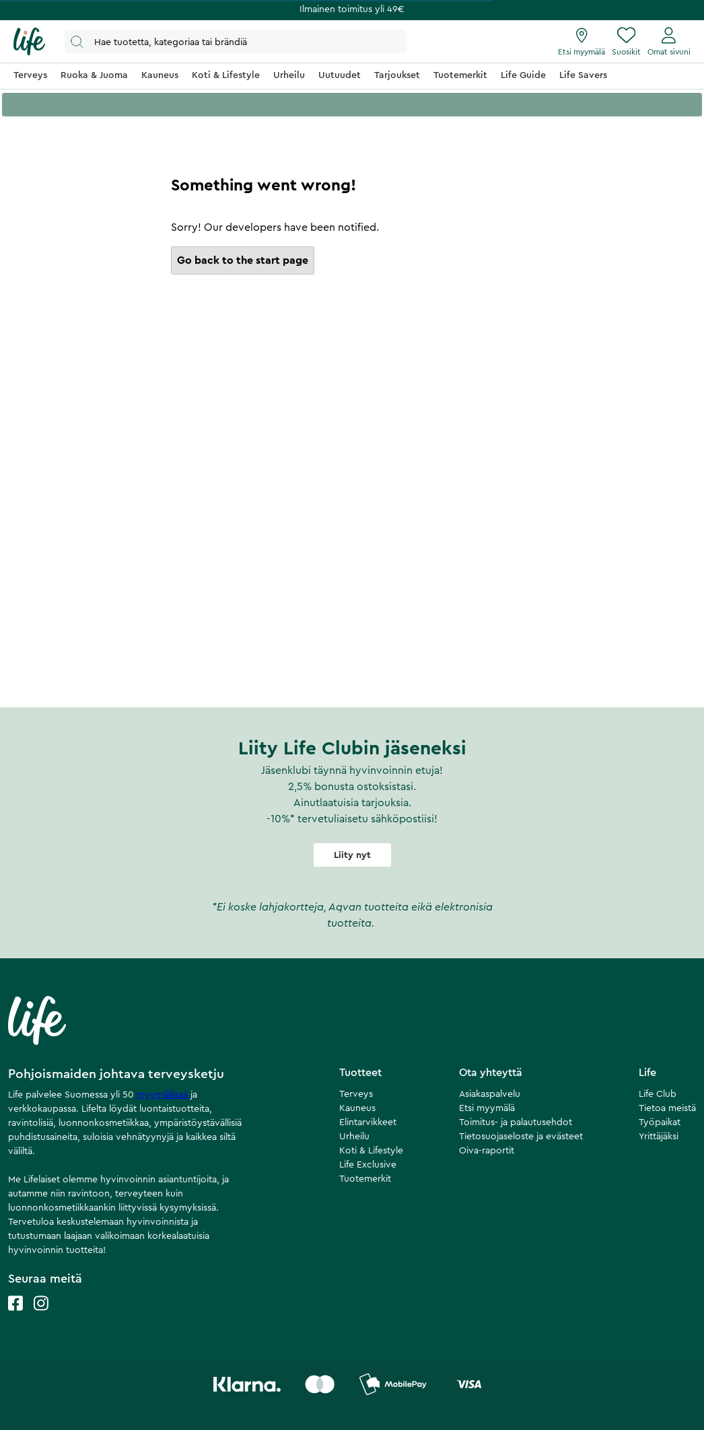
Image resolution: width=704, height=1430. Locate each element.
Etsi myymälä (487, 1108)
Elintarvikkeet (367, 1122)
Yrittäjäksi (658, 1136)
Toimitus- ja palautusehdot (515, 1122)
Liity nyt (352, 855)
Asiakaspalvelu (489, 1094)
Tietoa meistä (667, 1108)
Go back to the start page (242, 260)
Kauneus (357, 1108)
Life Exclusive (367, 1165)
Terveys (356, 1094)
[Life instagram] (41, 1316)
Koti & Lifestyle (371, 1150)
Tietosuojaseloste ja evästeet (521, 1136)
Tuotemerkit (365, 1179)
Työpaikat (659, 1122)
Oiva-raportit (486, 1150)
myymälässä (163, 1095)
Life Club (657, 1094)
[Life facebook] (15, 1316)
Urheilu (354, 1136)
